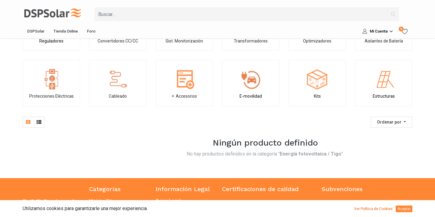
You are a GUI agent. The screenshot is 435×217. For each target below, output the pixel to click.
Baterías (98, 208)
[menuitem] (36, 31)
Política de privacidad (178, 208)
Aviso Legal (168, 201)
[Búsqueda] (393, 14)
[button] (391, 122)
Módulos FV (100, 201)
